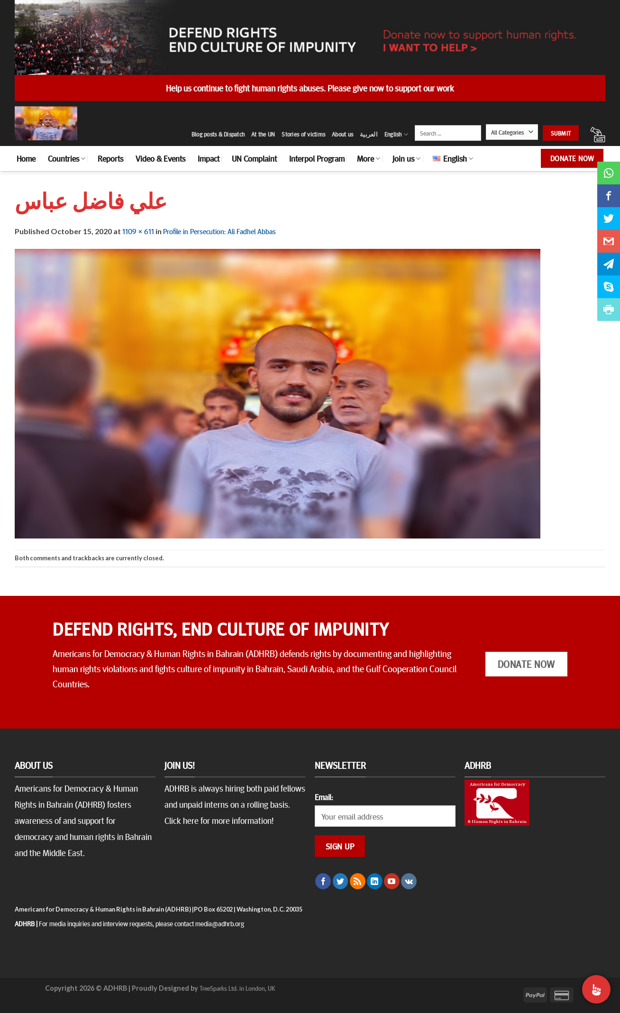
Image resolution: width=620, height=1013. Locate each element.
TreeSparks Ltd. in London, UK (237, 988)
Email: (324, 797)
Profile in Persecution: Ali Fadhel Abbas (219, 231)
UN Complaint (254, 158)
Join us (406, 158)
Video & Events (160, 158)
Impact (208, 158)
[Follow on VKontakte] (409, 881)
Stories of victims (303, 134)
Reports (110, 158)
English (396, 134)
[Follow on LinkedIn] (375, 881)
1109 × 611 (138, 231)
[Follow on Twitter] (340, 881)
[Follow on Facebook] (323, 881)
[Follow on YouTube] (392, 881)
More (368, 158)
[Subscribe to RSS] (357, 881)
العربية (369, 134)
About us (342, 134)
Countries (66, 158)
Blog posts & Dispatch (218, 134)
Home (26, 158)
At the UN (263, 134)
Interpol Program (317, 158)
